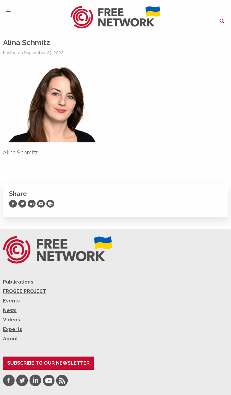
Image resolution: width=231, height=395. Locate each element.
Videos (11, 320)
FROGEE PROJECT (24, 291)
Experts (12, 329)
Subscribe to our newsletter (48, 363)
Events (11, 301)
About (10, 339)
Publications (18, 282)
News (10, 310)
